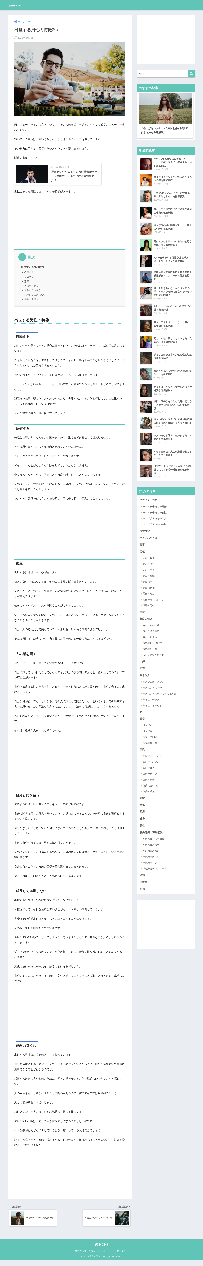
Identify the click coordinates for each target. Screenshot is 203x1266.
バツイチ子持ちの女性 (155, 508)
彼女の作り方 (150, 741)
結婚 (142, 874)
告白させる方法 (151, 628)
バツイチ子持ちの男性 (155, 520)
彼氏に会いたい (151, 783)
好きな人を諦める (152, 703)
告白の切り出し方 (152, 640)
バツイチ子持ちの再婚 (155, 502)
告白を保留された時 (153, 652)
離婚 (142, 888)
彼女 (142, 716)
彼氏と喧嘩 (149, 777)
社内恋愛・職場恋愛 (152, 831)
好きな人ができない (153, 679)
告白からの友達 (151, 622)
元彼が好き (149, 554)
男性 (142, 824)
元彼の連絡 (149, 590)
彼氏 (142, 747)
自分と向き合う (32, 295)
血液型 (144, 881)
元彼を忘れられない (153, 596)
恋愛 (142, 796)
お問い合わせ (121, 1257)
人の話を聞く (31, 291)
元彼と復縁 (149, 572)
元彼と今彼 (149, 561)
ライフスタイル (149, 534)
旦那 (142, 803)
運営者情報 (81, 1257)
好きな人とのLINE (152, 685)
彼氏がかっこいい (152, 754)
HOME (102, 1251)
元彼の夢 (147, 578)
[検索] (191, 73)
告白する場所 (150, 634)
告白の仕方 (146, 615)
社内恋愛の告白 (151, 844)
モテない (145, 527)
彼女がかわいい (151, 723)
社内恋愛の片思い (152, 856)
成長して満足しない (35, 300)
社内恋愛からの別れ (153, 838)
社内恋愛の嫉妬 (151, 850)
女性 (142, 665)
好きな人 (145, 672)
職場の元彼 (149, 602)
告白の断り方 (150, 646)
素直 (26, 286)
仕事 (142, 541)
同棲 (142, 608)
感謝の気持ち (31, 304)
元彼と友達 (149, 566)
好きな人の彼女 (151, 697)
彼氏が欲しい (150, 772)
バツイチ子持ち (149, 496)
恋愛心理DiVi (20, 5)
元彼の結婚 (149, 584)
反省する (29, 282)
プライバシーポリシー (100, 1257)
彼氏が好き (149, 766)
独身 (142, 817)
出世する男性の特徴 (32, 272)
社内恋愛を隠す (151, 862)
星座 (142, 810)
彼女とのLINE (150, 735)
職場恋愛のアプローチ (155, 867)
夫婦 (142, 658)
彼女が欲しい (150, 729)
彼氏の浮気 (149, 789)
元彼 (142, 548)
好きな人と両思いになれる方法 (159, 691)
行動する (29, 277)
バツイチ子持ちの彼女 (155, 514)
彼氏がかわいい (151, 760)
